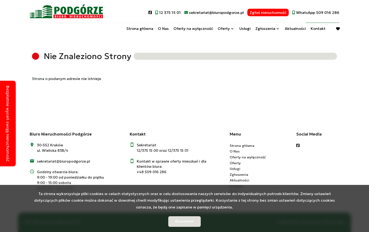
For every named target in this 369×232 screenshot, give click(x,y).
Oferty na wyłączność (193, 29)
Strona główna (139, 29)
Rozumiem (184, 221)
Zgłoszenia (265, 29)
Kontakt (318, 29)
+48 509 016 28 (150, 172)
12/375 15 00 (147, 150)
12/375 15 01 (178, 150)
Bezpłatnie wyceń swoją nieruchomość (8, 123)
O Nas (163, 29)
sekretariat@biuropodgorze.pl (63, 161)
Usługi (245, 29)
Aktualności (295, 29)
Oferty (224, 29)
